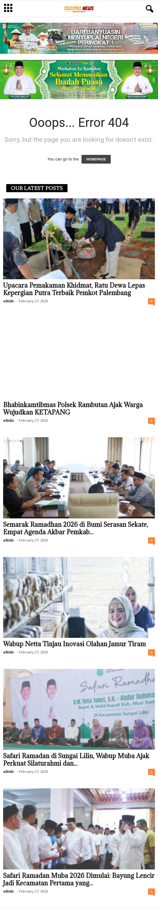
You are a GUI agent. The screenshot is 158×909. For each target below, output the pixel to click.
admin (8, 301)
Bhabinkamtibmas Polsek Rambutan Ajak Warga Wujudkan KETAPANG (73, 408)
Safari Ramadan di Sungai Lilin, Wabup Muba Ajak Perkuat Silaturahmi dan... (76, 760)
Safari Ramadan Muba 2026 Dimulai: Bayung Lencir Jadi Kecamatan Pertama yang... (79, 879)
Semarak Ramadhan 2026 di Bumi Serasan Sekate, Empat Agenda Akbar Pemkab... (75, 528)
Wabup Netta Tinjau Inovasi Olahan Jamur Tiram (74, 644)
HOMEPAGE (96, 159)
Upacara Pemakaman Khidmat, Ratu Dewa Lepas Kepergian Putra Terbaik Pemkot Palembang (74, 289)
